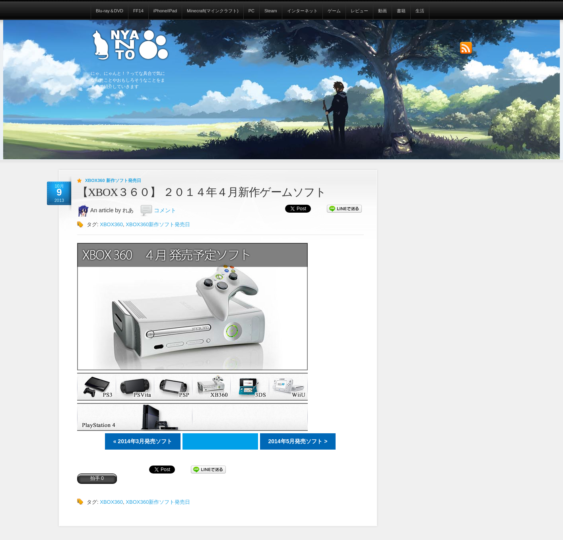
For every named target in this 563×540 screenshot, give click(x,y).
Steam (270, 10)
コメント (165, 210)
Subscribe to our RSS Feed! (466, 48)
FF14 (138, 10)
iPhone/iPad (165, 10)
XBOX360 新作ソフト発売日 (113, 180)
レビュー (359, 10)
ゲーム (334, 10)
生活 (419, 10)
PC (251, 10)
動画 (382, 10)
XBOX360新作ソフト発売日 (158, 224)
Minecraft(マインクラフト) (213, 10)
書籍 (401, 10)
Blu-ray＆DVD (109, 10)
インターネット (302, 10)
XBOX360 (111, 224)
